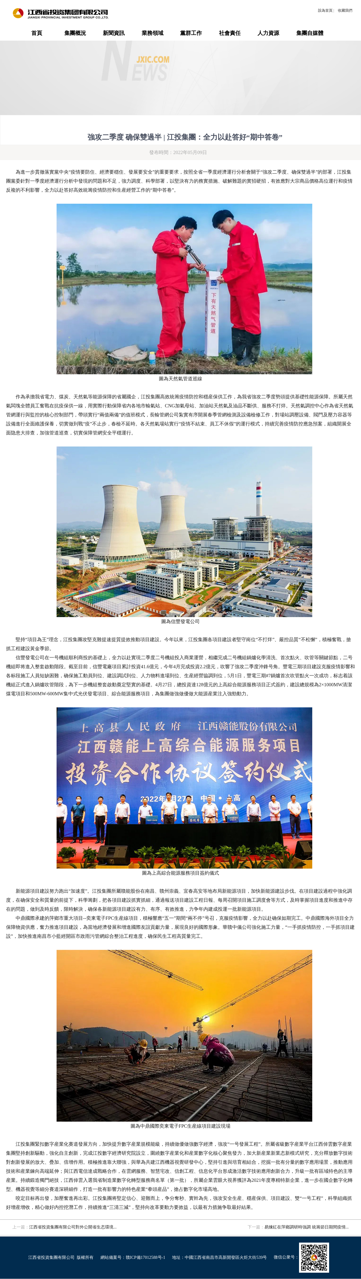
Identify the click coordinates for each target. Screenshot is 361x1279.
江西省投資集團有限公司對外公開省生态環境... (73, 1227)
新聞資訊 (114, 33)
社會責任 (230, 33)
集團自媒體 (309, 33)
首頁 (36, 33)
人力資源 (268, 33)
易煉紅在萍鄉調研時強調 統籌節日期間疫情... (306, 1227)
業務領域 (152, 33)
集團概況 (75, 33)
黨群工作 (191, 33)
